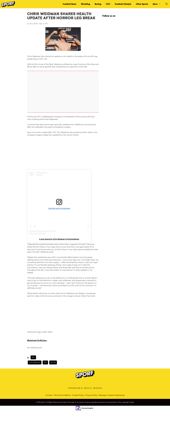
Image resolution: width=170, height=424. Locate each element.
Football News (69, 4)
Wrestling (85, 4)
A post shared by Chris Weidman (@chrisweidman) (59, 239)
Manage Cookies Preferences (112, 395)
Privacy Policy (91, 395)
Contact (49, 395)
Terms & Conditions (62, 395)
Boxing (98, 4)
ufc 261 (53, 362)
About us (88, 388)
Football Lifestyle (123, 4)
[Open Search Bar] (166, 4)
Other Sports (142, 4)
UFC (108, 4)
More (158, 4)
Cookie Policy (78, 395)
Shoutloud (97, 388)
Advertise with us (75, 388)
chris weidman (34, 362)
